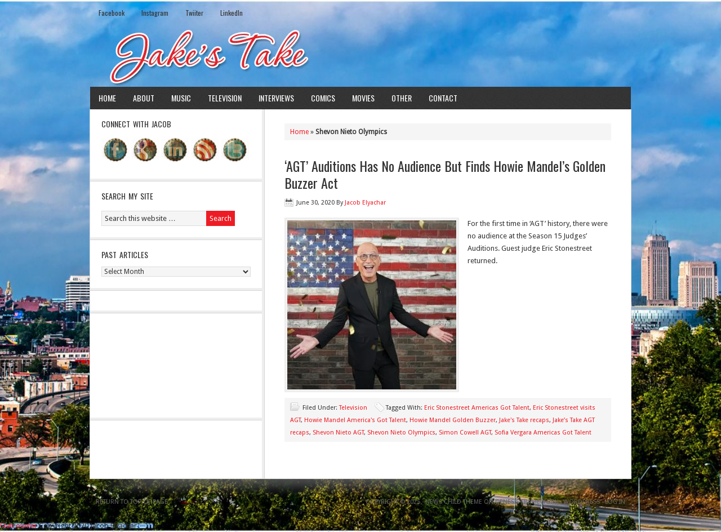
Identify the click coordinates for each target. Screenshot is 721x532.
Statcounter (18, 525)
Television (225, 98)
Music (181, 98)
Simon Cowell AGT (465, 432)
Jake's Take (360, 56)
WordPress (581, 502)
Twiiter (194, 12)
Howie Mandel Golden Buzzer (453, 420)
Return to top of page (132, 502)
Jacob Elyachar (365, 202)
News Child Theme (453, 502)
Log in (615, 502)
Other (401, 98)
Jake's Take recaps (524, 420)
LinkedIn (231, 12)
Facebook (111, 12)
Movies (363, 98)
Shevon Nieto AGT (338, 432)
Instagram (154, 12)
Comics (323, 98)
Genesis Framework (526, 502)
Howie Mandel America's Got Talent (355, 420)
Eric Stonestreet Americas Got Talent (476, 407)
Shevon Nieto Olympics (401, 432)
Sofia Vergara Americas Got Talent (543, 432)
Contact (443, 98)
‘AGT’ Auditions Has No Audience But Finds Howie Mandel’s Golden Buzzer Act (445, 174)
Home (107, 98)
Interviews (276, 98)
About (143, 98)
